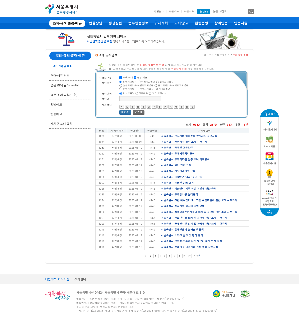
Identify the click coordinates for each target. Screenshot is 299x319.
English (203, 11)
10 (189, 256)
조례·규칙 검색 (59, 66)
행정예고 (56, 114)
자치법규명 (128, 93)
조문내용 (143, 93)
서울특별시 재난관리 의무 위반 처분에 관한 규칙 (188, 188)
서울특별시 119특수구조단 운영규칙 (181, 176)
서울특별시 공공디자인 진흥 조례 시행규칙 (185, 159)
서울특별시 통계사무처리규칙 (177, 153)
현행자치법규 (130, 82)
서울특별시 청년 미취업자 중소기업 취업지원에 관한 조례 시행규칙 (199, 200)
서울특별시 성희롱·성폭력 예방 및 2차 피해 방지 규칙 (191, 241)
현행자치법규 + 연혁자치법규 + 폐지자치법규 (146, 88)
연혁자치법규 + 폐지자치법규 (173, 85)
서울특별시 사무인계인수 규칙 (178, 171)
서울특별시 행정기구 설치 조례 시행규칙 (184, 141)
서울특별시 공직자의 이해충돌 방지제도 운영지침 (189, 136)
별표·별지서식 (159, 93)
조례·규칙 (128, 77)
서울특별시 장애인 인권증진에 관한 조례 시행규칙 (189, 247)
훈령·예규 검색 (59, 75)
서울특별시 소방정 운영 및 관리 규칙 (182, 235)
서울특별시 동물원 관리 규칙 (177, 182)
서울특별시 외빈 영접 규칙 (176, 165)
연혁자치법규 (148, 82)
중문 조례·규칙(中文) (63, 94)
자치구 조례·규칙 (61, 123)
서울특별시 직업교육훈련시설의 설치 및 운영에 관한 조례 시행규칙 (199, 212)
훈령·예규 (142, 77)
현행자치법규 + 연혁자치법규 (138, 85)
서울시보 (189, 11)
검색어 (105, 98)
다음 (196, 255)
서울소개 (174, 11)
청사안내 (80, 279)
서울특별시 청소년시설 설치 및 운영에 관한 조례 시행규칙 (194, 217)
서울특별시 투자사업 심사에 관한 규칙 (182, 206)
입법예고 (56, 104)
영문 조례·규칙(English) (65, 85)
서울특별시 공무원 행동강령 (177, 147)
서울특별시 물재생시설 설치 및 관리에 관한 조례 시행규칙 (194, 223)
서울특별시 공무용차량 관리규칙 (179, 194)
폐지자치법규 (166, 82)
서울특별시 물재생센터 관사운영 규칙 (182, 229)
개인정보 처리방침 (57, 279)
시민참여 (158, 11)
